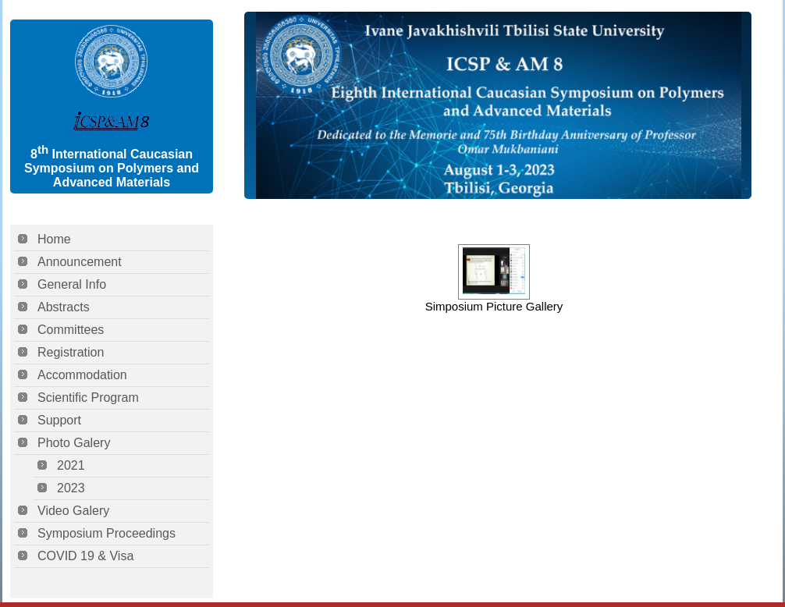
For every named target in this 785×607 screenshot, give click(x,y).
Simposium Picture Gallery (494, 306)
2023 (71, 488)
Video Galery (73, 510)
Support (59, 420)
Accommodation (82, 375)
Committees (70, 329)
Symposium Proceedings (106, 533)
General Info (71, 284)
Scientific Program (88, 397)
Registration (70, 352)
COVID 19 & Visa (85, 556)
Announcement (79, 261)
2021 (71, 465)
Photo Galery (73, 442)
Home (54, 239)
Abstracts (63, 307)
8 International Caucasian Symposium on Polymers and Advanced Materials (111, 168)
